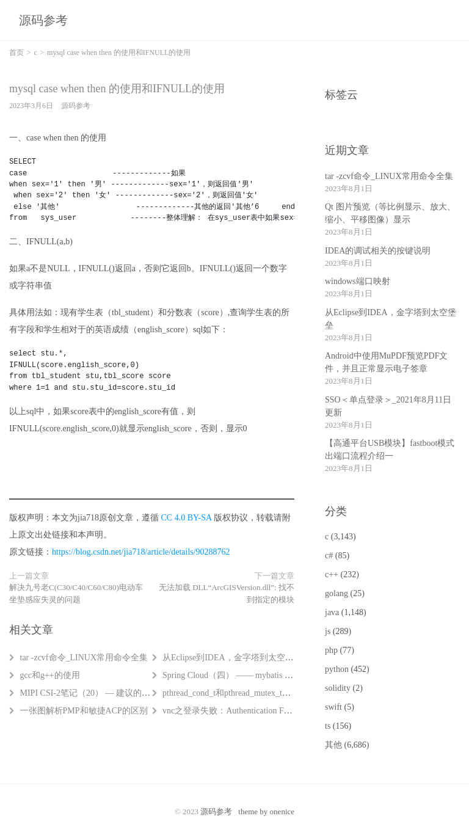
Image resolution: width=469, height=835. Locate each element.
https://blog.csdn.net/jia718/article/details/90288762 (141, 551)
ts (327, 726)
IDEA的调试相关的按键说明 (378, 250)
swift (333, 707)
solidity (338, 688)
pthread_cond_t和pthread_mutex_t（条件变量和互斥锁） (265, 693)
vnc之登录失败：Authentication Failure (233, 710)
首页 (16, 52)
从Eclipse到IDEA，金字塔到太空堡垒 (232, 657)
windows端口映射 (357, 281)
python (337, 669)
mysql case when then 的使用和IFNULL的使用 (117, 88)
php (331, 650)
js (327, 631)
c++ (331, 574)
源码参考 (43, 20)
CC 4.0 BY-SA (186, 517)
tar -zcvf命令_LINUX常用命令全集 (84, 657)
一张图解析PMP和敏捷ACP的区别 (84, 710)
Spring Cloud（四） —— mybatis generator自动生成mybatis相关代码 (287, 675)
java (332, 612)
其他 (333, 744)
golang (336, 593)
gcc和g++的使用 (50, 675)
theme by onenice (266, 811)
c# (329, 555)
